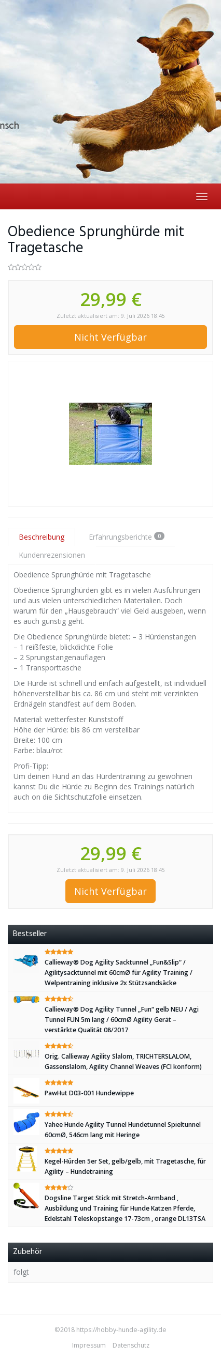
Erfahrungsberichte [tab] (126, 537)
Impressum (89, 1345)
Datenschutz (131, 1345)
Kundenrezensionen (52, 555)
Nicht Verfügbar (110, 337)
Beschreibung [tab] (41, 537)
